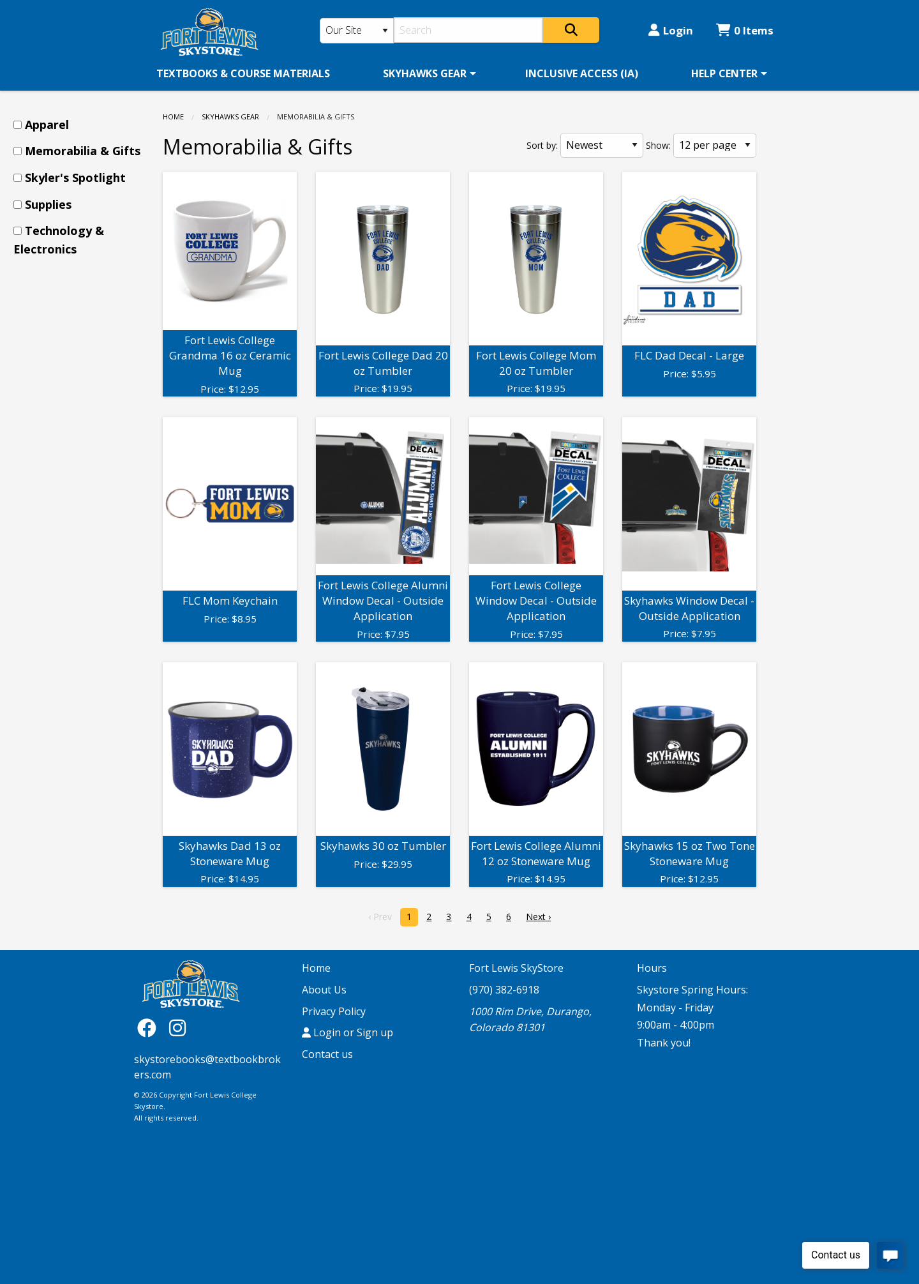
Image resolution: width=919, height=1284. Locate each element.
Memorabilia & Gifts (82, 150)
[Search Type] (357, 30)
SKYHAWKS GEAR (425, 73)
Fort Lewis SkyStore (516, 968)
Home (173, 116)
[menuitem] (243, 73)
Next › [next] (538, 916)
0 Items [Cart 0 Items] (744, 30)
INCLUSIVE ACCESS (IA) (581, 73)
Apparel (47, 124)
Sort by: (542, 145)
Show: (658, 145)
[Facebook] (150, 1027)
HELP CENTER (724, 73)
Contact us (327, 1054)
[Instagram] (177, 1027)
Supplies (48, 204)
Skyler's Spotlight (75, 177)
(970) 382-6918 (504, 990)
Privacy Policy (334, 1011)
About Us (324, 990)
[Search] (469, 30)
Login (670, 30)
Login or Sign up (347, 1032)
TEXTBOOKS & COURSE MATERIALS (243, 73)
